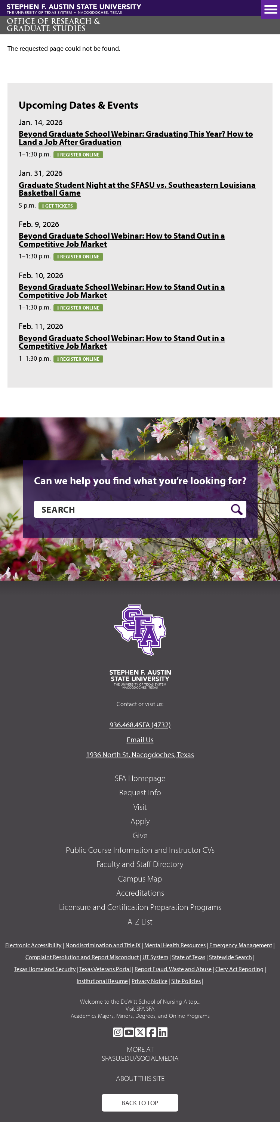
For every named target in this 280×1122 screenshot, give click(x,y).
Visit (140, 807)
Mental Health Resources (175, 945)
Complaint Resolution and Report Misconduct (82, 957)
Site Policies (186, 981)
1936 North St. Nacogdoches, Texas (140, 754)
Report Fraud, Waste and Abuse (173, 969)
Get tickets (57, 206)
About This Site (140, 1078)
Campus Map (140, 878)
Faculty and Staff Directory (140, 864)
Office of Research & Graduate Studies (53, 25)
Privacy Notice (149, 981)
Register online (78, 155)
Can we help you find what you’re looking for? (140, 480)
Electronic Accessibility (33, 945)
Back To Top (140, 1102)
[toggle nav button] (270, 9)
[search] (140, 509)
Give (140, 835)
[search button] (237, 510)
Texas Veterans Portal (105, 969)
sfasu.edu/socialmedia (140, 1058)
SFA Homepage (140, 778)
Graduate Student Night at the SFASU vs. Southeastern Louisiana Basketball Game (137, 189)
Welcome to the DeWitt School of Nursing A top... (140, 1001)
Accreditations (140, 893)
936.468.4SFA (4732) (140, 724)
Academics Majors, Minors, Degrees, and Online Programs (140, 1015)
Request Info (140, 792)
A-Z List (140, 921)
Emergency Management (240, 945)
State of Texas (188, 957)
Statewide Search (230, 957)
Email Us (140, 739)
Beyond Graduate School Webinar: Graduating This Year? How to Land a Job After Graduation (136, 137)
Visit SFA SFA (140, 1008)
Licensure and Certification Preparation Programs (140, 907)
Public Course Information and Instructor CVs (140, 850)
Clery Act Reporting (239, 969)
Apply (140, 821)
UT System (155, 957)
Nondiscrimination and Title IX (103, 945)
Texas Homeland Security (45, 969)
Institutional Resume (102, 981)
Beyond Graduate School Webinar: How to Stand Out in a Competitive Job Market (122, 239)
